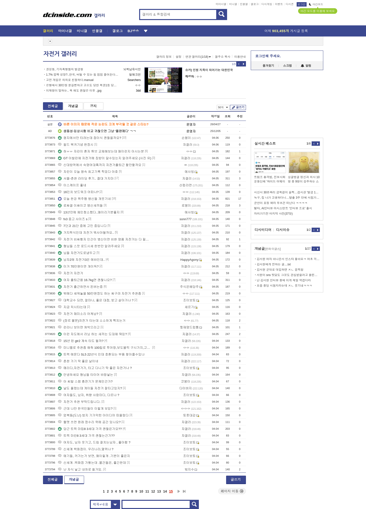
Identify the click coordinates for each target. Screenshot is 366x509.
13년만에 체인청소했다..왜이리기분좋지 (89, 212)
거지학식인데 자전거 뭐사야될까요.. (86, 232)
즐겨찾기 (268, 65)
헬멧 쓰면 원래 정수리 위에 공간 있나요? (89, 422)
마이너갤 (221, 4)
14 (165, 491)
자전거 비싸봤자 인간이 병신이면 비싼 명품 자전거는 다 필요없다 (104, 239)
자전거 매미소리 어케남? (78, 314)
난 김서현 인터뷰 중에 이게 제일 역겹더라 (284, 280)
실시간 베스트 (265, 143)
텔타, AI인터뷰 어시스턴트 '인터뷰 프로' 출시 (283, 208)
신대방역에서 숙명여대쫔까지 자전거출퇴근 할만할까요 (99, 165)
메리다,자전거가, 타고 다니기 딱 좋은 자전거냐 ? (95, 368)
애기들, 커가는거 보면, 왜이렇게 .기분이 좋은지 (94, 456)
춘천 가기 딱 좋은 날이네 (78, 361)
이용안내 (240, 56)
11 (147, 491)
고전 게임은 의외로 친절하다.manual (70, 80)
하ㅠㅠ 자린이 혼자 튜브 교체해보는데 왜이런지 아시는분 (101, 151)
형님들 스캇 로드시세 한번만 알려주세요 (89, 246)
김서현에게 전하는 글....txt (274, 264)
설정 (178, 56)
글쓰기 (240, 107)
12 (153, 491)
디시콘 (290, 4)
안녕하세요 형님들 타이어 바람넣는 (85, 375)
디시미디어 (263, 230)
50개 (223, 107)
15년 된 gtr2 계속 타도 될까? (80, 341)
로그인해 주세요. (268, 56)
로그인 (302, 4)
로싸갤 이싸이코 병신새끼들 (80, 205)
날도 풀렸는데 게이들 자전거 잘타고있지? (90, 388)
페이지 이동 (232, 491)
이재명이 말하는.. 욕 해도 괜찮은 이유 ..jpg (73, 90)
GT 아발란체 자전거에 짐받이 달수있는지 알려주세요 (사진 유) (104, 158)
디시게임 (266, 4)
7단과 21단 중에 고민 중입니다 (82, 226)
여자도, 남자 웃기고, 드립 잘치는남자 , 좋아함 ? (94, 442)
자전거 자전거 (70, 273)
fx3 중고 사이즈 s (72, 219)
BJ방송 (133, 31)
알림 (306, 65)
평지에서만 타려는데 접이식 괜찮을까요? (89, 138)
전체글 (53, 106)
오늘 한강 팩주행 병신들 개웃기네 (84, 199)
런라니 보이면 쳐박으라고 (79, 327)
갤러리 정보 (164, 56)
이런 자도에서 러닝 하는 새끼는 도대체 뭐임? (92, 334)
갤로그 (255, 4)
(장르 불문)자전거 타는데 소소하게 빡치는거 (91, 320)
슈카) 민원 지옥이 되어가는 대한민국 (209, 70)
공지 (93, 106)
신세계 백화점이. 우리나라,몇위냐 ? (85, 449)
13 (159, 491)
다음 (178, 491)
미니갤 (233, 4)
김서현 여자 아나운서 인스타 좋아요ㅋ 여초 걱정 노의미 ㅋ (288, 259)
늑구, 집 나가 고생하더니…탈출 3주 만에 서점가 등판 (287, 197)
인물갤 (244, 4)
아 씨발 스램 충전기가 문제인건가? (85, 381)
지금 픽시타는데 (72, 307)
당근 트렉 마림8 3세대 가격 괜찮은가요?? (90, 429)
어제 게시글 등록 (286, 31)
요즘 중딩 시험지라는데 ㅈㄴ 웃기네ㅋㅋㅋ (284, 285)
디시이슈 (283, 230)
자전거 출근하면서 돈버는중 (80, 287)
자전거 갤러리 (60, 54)
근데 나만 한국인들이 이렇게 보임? (85, 408)
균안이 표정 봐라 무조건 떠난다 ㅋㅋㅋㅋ (281, 203)
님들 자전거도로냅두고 (77, 253)
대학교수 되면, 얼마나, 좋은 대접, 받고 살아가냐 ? (95, 300)
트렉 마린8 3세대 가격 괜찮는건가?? (86, 435)
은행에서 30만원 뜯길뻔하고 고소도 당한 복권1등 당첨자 (82, 85)
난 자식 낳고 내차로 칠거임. (80, 469)
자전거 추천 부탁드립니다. (79, 402)
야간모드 (316, 4)
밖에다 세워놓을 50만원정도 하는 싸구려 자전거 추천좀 (99, 293)
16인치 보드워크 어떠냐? (78, 192)
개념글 (73, 106)
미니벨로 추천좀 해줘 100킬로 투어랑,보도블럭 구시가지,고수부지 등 (104, 347)
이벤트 (279, 4)
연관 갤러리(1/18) (198, 56)
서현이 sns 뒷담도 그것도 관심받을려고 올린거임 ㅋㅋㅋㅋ (288, 275)
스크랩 (287, 65)
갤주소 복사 (222, 56)
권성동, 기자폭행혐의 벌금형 (64, 69)
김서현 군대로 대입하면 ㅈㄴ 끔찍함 (280, 269)
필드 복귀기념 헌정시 (75, 144)
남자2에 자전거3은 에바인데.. (81, 260)
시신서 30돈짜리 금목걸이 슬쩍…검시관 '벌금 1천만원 (287, 192)
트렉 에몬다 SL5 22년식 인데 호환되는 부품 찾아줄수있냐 (101, 354)
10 (141, 491)
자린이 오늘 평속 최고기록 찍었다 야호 (88, 172)
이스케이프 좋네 (72, 185)
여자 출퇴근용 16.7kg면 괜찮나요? (85, 280)
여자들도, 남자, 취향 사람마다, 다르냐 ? (88, 395)
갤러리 (48, 31)
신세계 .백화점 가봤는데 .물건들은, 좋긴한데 (92, 463)
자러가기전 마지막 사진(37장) (273, 213)
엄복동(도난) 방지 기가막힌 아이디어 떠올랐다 (93, 415)
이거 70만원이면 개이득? (78, 266)
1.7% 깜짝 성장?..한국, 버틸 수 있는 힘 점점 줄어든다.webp (82, 74)
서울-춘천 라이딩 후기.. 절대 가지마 (86, 178)
